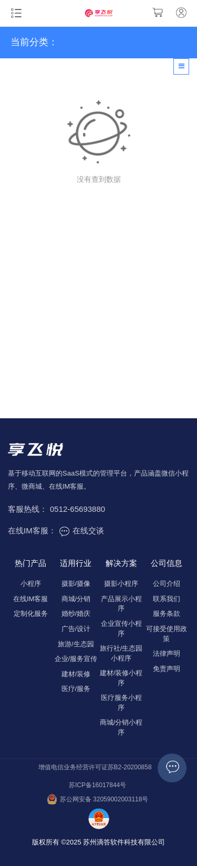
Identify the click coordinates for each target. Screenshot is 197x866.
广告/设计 (76, 629)
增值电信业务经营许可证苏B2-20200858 (95, 767)
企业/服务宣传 (76, 659)
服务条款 (166, 613)
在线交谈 (81, 530)
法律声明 (166, 653)
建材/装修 (76, 674)
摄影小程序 (121, 583)
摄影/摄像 (76, 583)
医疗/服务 (76, 689)
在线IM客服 (30, 599)
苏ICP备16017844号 (97, 785)
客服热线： (27, 508)
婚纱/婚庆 (76, 613)
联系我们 (166, 599)
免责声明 (166, 669)
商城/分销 (76, 599)
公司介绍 (166, 583)
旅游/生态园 (76, 644)
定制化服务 (31, 613)
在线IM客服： (32, 530)
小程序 (30, 583)
